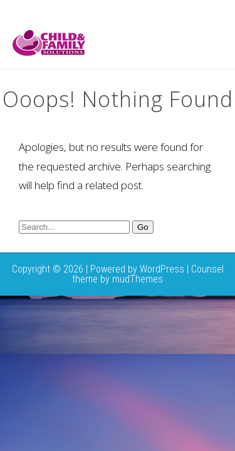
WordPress (162, 269)
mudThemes (137, 279)
